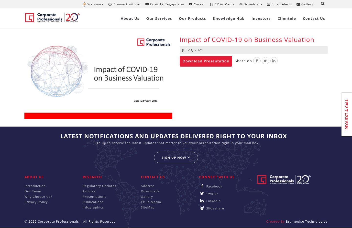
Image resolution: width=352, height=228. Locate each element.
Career (197, 4)
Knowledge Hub (229, 18)
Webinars (95, 4)
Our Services (159, 18)
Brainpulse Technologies (307, 221)
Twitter (208, 193)
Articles (89, 191)
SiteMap (147, 207)
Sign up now (176, 157)
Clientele (287, 18)
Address (147, 186)
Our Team (32, 191)
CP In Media (151, 202)
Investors (261, 18)
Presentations (94, 196)
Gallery (305, 4)
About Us (130, 18)
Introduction (35, 186)
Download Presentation (206, 61)
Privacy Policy (36, 202)
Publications (93, 202)
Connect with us (124, 4)
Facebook (210, 186)
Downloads (250, 4)
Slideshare (211, 208)
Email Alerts (279, 4)
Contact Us (314, 18)
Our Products (192, 18)
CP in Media (222, 4)
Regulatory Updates (99, 186)
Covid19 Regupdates (165, 4)
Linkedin (210, 201)
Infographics (93, 207)
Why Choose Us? (38, 196)
